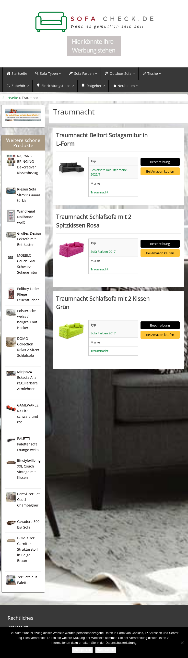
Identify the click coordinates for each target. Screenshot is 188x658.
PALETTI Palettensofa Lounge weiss (28, 444)
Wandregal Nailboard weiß (26, 217)
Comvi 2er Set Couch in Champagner (28, 499)
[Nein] (181, 642)
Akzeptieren (82, 650)
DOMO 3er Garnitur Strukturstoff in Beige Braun (27, 549)
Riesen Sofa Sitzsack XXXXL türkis (29, 195)
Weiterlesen (105, 650)
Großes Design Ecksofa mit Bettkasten (29, 239)
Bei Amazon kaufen (160, 171)
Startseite (10, 97)
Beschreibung (160, 162)
